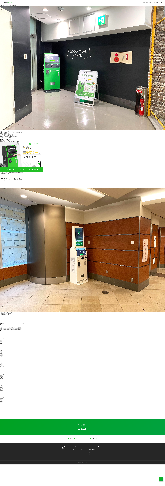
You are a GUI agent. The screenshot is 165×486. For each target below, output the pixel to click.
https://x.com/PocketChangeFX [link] (10, 135)
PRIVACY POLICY (91, 446)
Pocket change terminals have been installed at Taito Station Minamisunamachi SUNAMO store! (11, 327)
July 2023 (1, 361)
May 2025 (1, 342)
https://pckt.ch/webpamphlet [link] (11, 134)
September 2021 (2, 377)
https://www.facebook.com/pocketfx (13, 136)
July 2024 (1, 350)
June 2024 (1, 351)
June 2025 (1, 341)
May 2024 (1, 352)
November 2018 (2, 397)
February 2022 (1, 372)
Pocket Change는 (74, 446)
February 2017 (1, 408)
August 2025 (1, 339)
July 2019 (1, 391)
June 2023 (1, 362)
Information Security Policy (92, 449)
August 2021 (1, 378)
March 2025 (1, 344)
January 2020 (1, 388)
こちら (5, 131)
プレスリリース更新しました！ (6, 139)
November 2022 (2, 367)
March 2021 (1, 379)
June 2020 (1, 384)
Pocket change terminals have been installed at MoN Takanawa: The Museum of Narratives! (10, 329)
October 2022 (1, 368)
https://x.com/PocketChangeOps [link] (15, 137)
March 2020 (1, 386)
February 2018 (1, 403)
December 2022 (2, 366)
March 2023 (1, 365)
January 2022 (1, 373)
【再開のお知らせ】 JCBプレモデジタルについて (10, 178)
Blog (89, 454)
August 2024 (1, 349)
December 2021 (2, 374)
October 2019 (1, 390)
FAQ (81, 449)
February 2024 (1, 355)
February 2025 (1, 345)
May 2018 (1, 400)
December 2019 (2, 389)
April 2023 (1, 364)
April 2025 (1, 343)
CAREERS (82, 452)
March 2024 (1, 354)
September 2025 (2, 338)
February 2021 (1, 380)
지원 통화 (73, 449)
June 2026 (1, 333)
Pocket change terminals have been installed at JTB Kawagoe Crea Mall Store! (9, 326)
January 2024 (1, 356)
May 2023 (1, 363)
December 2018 (2, 396)
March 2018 (1, 402)
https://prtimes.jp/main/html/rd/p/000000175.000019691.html (16, 132)
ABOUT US (82, 446)
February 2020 (1, 387)
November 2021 (2, 375)
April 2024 (1, 353)
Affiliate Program (90, 452)
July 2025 (1, 340)
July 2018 (1, 399)
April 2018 (1, 401)
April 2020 (1, 385)
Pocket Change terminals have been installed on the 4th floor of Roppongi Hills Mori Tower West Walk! (19, 185)
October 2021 (1, 376)
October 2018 (1, 398)
